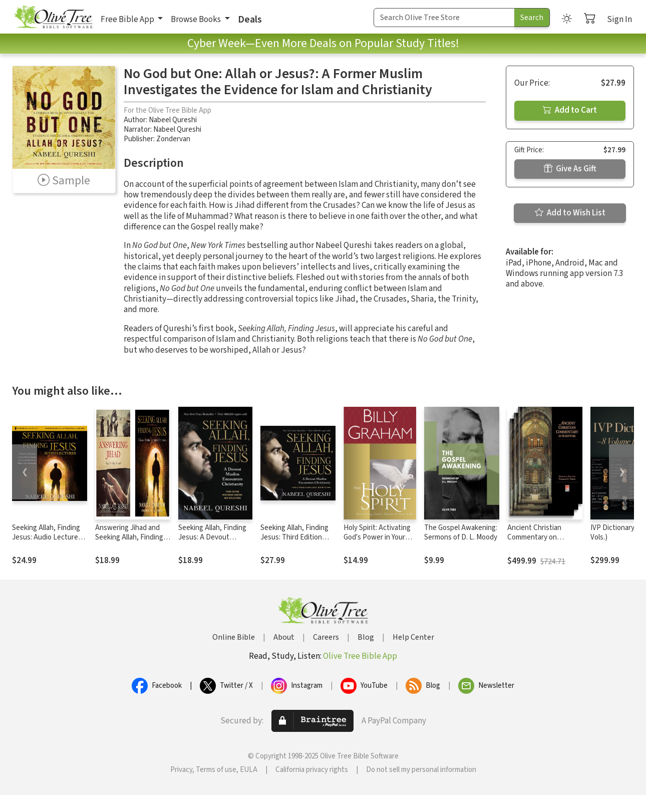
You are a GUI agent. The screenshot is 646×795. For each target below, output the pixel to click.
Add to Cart (570, 110)
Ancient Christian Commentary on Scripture (534, 537)
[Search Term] (444, 17)
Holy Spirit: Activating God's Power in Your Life (377, 537)
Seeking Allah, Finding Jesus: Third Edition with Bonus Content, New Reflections (294, 542)
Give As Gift (570, 169)
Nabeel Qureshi (173, 120)
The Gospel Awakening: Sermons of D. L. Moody (460, 532)
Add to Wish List (570, 213)
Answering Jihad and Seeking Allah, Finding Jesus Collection (129, 537)
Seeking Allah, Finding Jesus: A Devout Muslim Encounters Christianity (212, 542)
